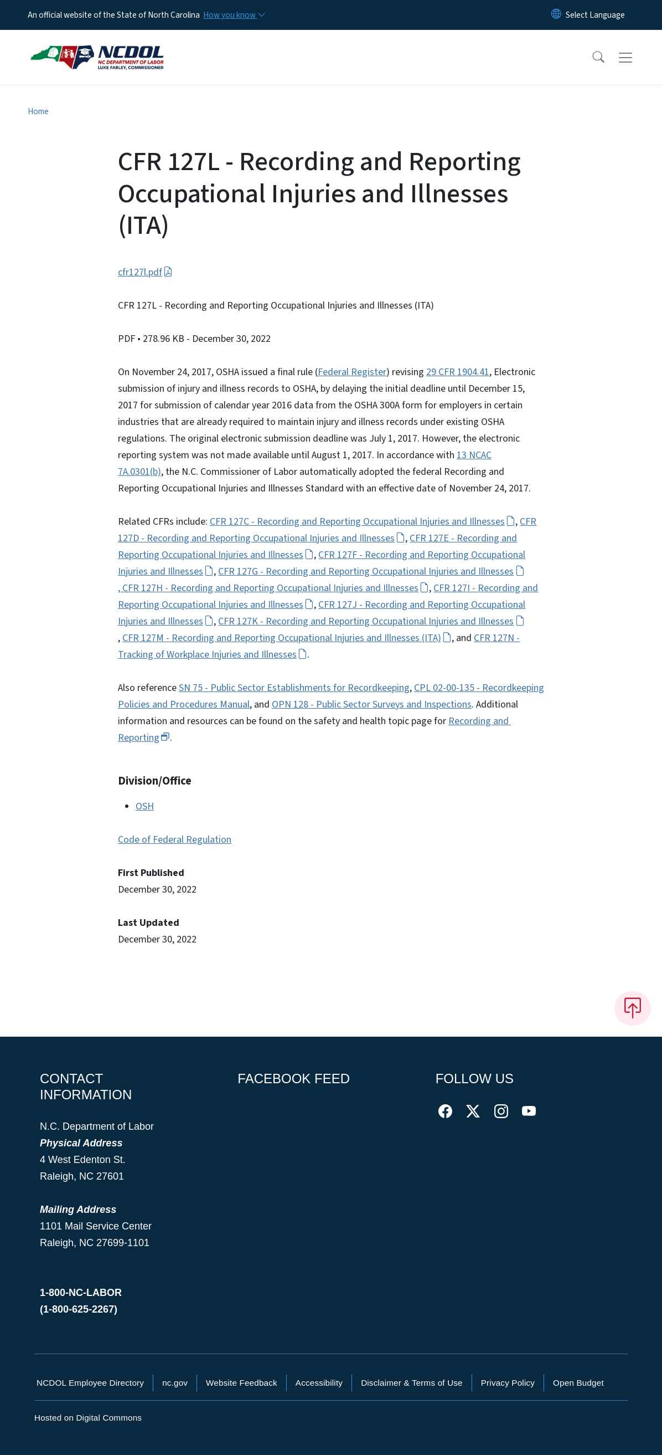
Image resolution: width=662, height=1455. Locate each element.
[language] (595, 15)
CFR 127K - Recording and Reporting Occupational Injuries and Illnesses (371, 621)
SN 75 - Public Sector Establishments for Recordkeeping (294, 688)
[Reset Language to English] (556, 15)
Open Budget (578, 1382)
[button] (591, 57)
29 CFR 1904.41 (457, 372)
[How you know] (233, 15)
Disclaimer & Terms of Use (412, 1382)
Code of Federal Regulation (174, 840)
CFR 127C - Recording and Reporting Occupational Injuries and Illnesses (362, 522)
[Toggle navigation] (636, 57)
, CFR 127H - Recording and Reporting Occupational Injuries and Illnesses (273, 588)
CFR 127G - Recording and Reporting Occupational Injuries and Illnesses (371, 571)
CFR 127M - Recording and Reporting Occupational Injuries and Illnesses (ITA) (287, 638)
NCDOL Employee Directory (90, 1382)
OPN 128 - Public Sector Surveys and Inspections (372, 704)
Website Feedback (241, 1382)
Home (38, 111)
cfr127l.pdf (145, 272)
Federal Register (352, 372)
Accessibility (319, 1382)
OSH (145, 806)
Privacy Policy (508, 1382)
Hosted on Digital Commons (88, 1417)
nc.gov (175, 1382)
